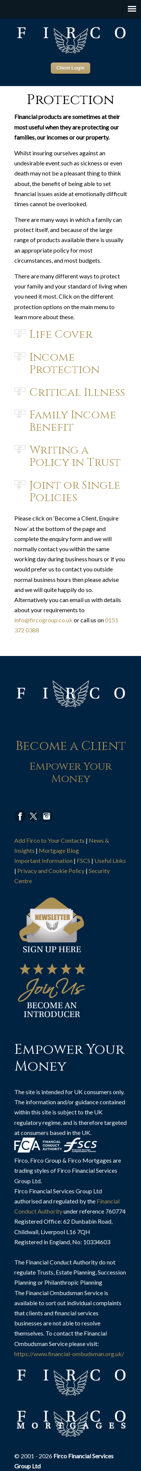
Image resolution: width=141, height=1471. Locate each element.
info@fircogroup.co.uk (43, 619)
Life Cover (60, 334)
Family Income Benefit (72, 421)
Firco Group (70, 39)
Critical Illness (77, 392)
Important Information (43, 860)
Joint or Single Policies (74, 491)
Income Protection (64, 363)
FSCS (83, 860)
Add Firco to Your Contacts (49, 840)
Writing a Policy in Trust (75, 456)
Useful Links (110, 860)
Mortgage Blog (59, 850)
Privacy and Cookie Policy (51, 870)
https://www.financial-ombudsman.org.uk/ (69, 1353)
